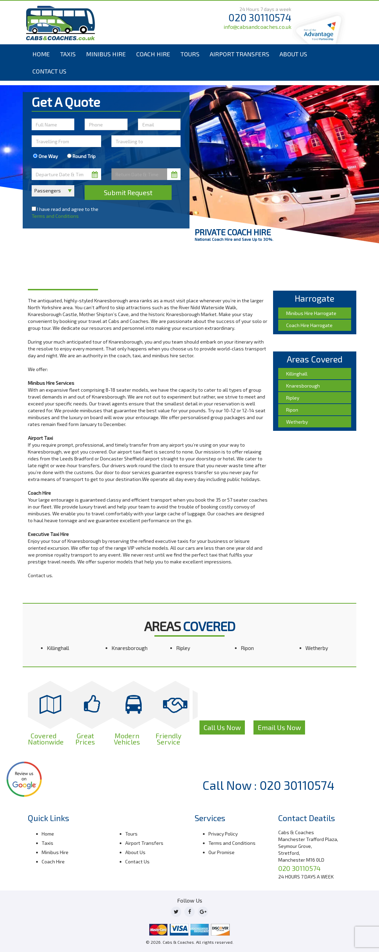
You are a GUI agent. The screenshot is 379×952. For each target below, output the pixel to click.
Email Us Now (279, 727)
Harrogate (59, 270)
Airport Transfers (239, 54)
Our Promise (221, 852)
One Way (45, 156)
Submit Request (128, 192)
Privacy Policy (223, 834)
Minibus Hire (106, 54)
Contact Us (49, 71)
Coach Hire (153, 54)
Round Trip (81, 156)
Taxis (68, 54)
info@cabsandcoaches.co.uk (257, 26)
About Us (293, 54)
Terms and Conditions (55, 216)
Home (41, 54)
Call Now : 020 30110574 (269, 785)
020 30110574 (259, 17)
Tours (190, 54)
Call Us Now (222, 727)
